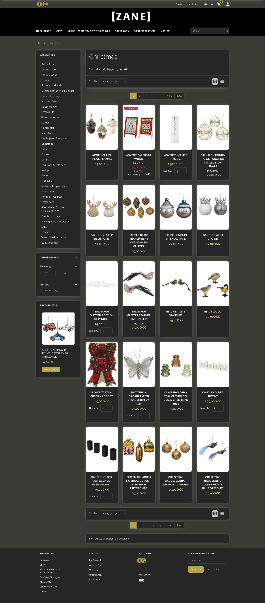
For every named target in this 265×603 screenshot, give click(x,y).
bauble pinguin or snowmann (176, 237)
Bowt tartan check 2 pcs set (101, 394)
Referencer (43, 30)
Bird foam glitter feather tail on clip (138, 315)
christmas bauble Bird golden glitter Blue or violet (212, 483)
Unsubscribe (213, 569)
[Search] (227, 30)
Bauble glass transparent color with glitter (139, 241)
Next (169, 95)
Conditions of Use (145, 30)
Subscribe (196, 569)
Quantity (168, 170)
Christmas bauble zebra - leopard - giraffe (175, 481)
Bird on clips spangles (175, 313)
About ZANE (122, 30)
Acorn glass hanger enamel (101, 157)
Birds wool (212, 311)
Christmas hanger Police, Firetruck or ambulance (55, 353)
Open (59, 30)
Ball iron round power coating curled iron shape (213, 161)
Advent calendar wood (138, 157)
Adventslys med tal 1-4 (175, 157)
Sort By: (93, 81)
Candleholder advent (212, 394)
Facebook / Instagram (50, 577)
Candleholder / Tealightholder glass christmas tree (175, 398)
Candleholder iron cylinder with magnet (101, 481)
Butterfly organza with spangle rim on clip (139, 398)
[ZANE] (130, 16)
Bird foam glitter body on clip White (102, 315)
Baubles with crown (213, 237)
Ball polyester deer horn (101, 237)
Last (179, 95)
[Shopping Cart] (219, 4)
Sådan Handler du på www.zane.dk (88, 30)
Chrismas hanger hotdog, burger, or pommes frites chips (138, 483)
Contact (165, 30)
